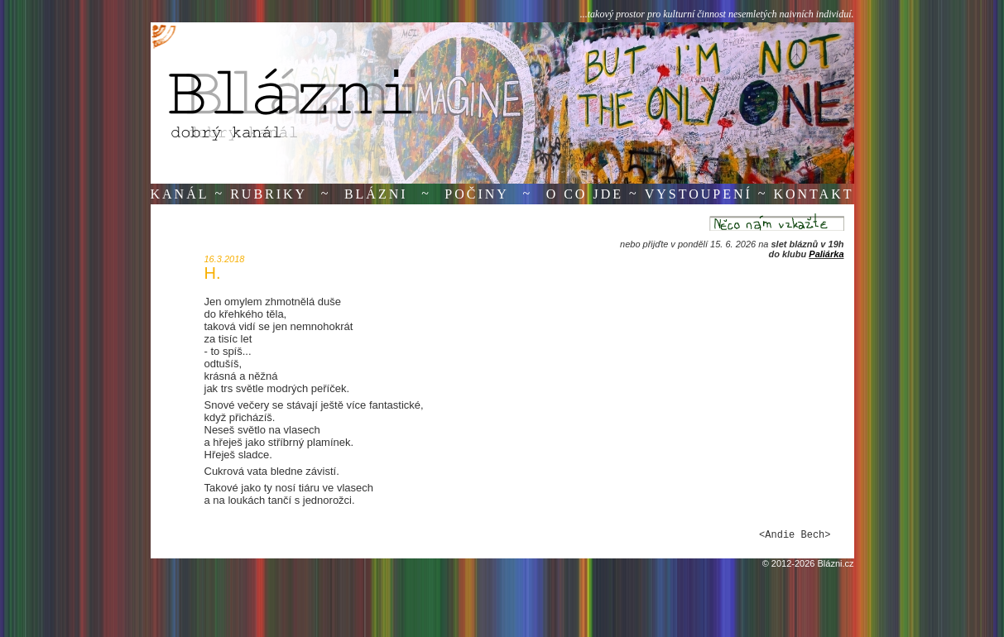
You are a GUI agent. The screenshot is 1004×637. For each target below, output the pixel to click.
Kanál (180, 194)
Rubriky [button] (268, 194)
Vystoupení (698, 194)
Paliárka (826, 254)
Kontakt (813, 194)
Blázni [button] (376, 194)
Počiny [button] (476, 194)
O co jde (584, 194)
